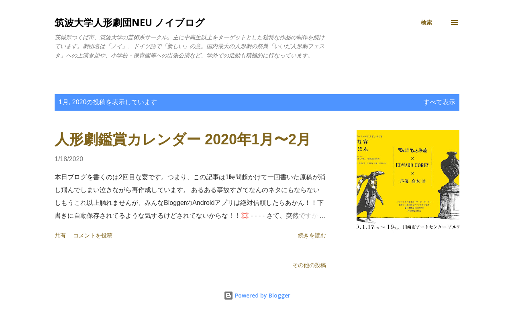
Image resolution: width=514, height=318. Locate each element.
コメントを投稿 (92, 235)
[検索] (426, 22)
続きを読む (312, 235)
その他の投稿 (309, 265)
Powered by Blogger (257, 295)
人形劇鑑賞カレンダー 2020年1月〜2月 (183, 139)
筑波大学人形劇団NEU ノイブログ (130, 22)
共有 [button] (60, 235)
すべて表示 (439, 102)
